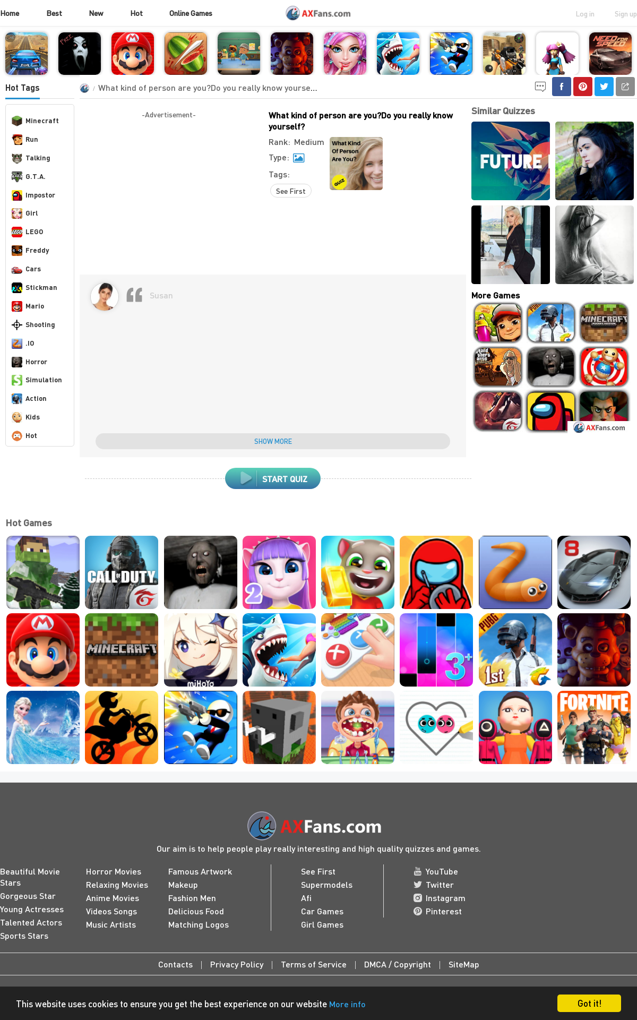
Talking (31, 158)
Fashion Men (192, 897)
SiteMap (464, 964)
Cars (26, 269)
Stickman (34, 287)
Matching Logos (198, 924)
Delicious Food (196, 910)
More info (347, 1003)
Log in (585, 13)
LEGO (27, 232)
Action (29, 398)
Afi (306, 897)
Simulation (37, 380)
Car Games (322, 910)
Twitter (434, 884)
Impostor (33, 195)
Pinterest (438, 910)
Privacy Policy (236, 964)
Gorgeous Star (28, 895)
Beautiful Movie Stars (30, 876)
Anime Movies (112, 897)
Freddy (30, 250)
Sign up (626, 13)
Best (54, 13)
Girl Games (322, 924)
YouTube (436, 871)
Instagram (440, 897)
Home (9, 13)
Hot (136, 13)
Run (25, 139)
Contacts (175, 964)
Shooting (33, 325)
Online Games (190, 13)
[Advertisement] (169, 195)
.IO (23, 343)
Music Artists (111, 924)
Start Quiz (273, 478)
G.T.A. (29, 177)
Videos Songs (111, 910)
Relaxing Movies (117, 884)
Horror (29, 362)
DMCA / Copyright (397, 964)
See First (291, 190)
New (96, 13)
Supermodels (326, 884)
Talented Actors (31, 922)
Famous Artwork (200, 871)
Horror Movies (113, 871)
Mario (28, 306)
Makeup (183, 884)
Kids (26, 417)
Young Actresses (32, 908)
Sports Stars (24, 935)
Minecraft (35, 121)
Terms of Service (314, 964)
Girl (25, 213)
